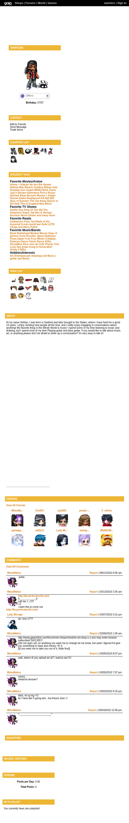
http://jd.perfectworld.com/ (33, 596)
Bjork (13, 233)
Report (94, 573)
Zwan (51, 233)
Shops (19, 2)
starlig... (84, 530)
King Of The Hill (33, 210)
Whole (41, 238)
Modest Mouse (38, 233)
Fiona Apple (17, 238)
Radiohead (23, 233)
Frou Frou (30, 238)
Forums (30, 2)
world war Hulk (38, 224)
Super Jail (28, 212)
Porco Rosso (47, 192)
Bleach (29, 187)
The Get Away (38, 201)
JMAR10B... (106, 530)
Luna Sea (15, 247)
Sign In (122, 2)
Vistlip (13, 249)
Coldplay (50, 238)
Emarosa (15, 241)
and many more (46, 215)
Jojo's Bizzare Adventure (24, 192)
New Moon (45, 203)
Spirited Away (18, 195)
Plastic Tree (52, 244)
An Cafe (40, 244)
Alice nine (28, 244)
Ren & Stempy (43, 212)
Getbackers (16, 221)
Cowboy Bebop (42, 187)
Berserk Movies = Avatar (41, 195)
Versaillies (16, 244)
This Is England (29, 203)
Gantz (52, 190)
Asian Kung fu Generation (37, 247)
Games (52, 2)
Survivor (15, 215)
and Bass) (24, 258)
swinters (109, 2)
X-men (25, 224)
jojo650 (62, 510)
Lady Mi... (62, 530)
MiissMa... (17, 510)
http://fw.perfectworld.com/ (22, 609)
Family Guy (16, 210)
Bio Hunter (44, 184)
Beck (45, 190)
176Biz (22, 249)
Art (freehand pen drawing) (26, 255)
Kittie (48, 241)
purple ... (84, 510)
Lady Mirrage (15, 614)
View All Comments (17, 566)
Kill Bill (45, 198)
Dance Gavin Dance (32, 241)
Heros (24, 215)
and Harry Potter (27, 227)
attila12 (39, 530)
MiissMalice (14, 573)
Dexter (32, 215)
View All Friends (15, 505)
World (41, 2)
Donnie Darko (18, 198)
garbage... (17, 530)
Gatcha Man (17, 187)
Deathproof (33, 198)
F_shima (107, 510)
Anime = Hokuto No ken (24, 184)
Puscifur (31, 236)
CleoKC (39, 510)
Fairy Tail (29, 221)
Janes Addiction (46, 236)
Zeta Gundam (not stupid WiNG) (33, 188)
